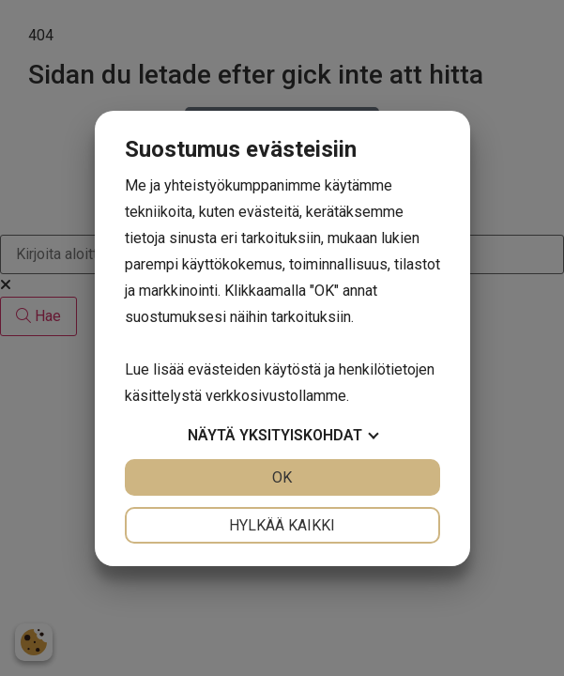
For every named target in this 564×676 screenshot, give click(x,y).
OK (282, 477)
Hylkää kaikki (282, 525)
